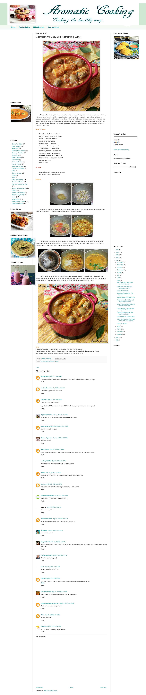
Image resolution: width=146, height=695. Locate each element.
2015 (117, 255)
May (118, 280)
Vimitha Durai (45, 388)
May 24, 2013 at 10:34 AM (60, 415)
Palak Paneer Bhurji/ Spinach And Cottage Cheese (125, 300)
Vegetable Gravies (17, 203)
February (120, 331)
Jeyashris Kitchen (46, 415)
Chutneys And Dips (17, 153)
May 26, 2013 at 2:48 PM (60, 555)
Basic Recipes (16, 146)
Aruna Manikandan (47, 495)
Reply (42, 382)
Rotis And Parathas (17, 180)
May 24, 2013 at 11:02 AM (60, 426)
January (119, 334)
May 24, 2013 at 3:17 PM (59, 461)
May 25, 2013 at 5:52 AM (54, 507)
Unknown (44, 399)
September (120, 270)
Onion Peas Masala (122, 291)
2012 (117, 337)
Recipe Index (24, 27)
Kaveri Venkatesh (46, 518)
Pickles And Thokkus (18, 168)
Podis (13, 171)
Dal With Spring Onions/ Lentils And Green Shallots (126, 305)
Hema (44, 358)
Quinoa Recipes (16, 173)
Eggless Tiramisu (122, 323)
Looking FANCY (46, 461)
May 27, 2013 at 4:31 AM (52, 567)
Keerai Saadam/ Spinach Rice (125, 316)
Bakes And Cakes (17, 144)
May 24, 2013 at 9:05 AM (54, 376)
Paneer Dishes (16, 164)
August (119, 272)
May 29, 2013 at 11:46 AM (52, 615)
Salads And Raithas (18, 182)
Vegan (56, 361)
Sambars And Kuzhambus (47, 361)
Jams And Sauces (17, 162)
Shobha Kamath (46, 592)
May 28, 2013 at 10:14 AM (59, 592)
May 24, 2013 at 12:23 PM (60, 438)
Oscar (43, 583)
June (118, 277)
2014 (117, 257)
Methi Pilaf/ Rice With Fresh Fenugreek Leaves (125, 283)
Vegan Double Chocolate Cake (126, 297)
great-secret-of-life (47, 426)
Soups (14, 190)
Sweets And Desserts (18, 192)
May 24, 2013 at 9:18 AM (57, 388)
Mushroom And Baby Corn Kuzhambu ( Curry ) (124, 287)
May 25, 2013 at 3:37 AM (60, 495)
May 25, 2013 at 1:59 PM (55, 530)
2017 (117, 250)
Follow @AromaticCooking (121, 150)
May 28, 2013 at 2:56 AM (52, 578)
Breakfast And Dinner (18, 150)
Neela (43, 567)
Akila (42, 615)
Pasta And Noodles (17, 166)
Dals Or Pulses (16, 157)
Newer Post (39, 687)
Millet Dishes (38, 27)
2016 (117, 252)
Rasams (14, 175)
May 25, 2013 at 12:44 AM (53, 472)
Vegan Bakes (16, 199)
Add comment (40, 636)
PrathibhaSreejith (46, 555)
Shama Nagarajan (46, 438)
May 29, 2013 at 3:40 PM (54, 626)
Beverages (15, 148)
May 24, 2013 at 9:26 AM (55, 399)
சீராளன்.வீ (44, 530)
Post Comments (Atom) (50, 690)
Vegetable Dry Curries (18, 201)
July (118, 275)
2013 (117, 260)
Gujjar (43, 578)
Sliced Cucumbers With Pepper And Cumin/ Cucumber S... (126, 320)
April (118, 326)
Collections (15, 155)
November (120, 265)
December (120, 262)
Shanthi (43, 626)
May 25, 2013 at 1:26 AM (55, 484)
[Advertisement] (20, 65)
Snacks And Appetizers (19, 188)
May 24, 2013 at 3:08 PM (57, 449)
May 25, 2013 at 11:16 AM (60, 518)
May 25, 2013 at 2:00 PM (58, 542)
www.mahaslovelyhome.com (50, 603)
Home (13, 27)
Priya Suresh (45, 449)
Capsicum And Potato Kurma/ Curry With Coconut (125, 309)
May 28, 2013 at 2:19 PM (66, 603)
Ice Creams (15, 159)
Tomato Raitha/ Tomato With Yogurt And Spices (125, 313)
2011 (117, 340)
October (119, 267)
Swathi (43, 472)
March (119, 329)
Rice (13, 177)
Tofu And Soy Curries (18, 195)
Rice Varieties (53, 27)
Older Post (103, 687)
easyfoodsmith (45, 542)
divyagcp (44, 376)
